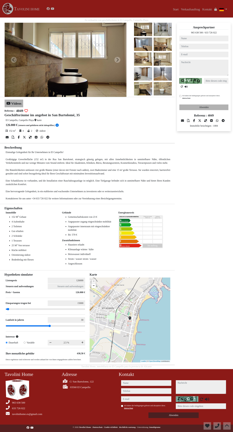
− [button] (94, 286)
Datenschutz (98, 427)
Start (176, 9)
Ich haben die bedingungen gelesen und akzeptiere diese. (201, 97)
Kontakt (207, 9)
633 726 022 (211, 32)
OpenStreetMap (155, 361)
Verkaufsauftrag (190, 9)
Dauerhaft (13, 342)
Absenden (204, 107)
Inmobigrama (154, 427)
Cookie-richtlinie (111, 427)
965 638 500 (197, 32)
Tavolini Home (85, 427)
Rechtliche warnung (127, 427)
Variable (30, 342)
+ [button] (94, 281)
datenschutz (186, 98)
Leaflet (143, 361)
